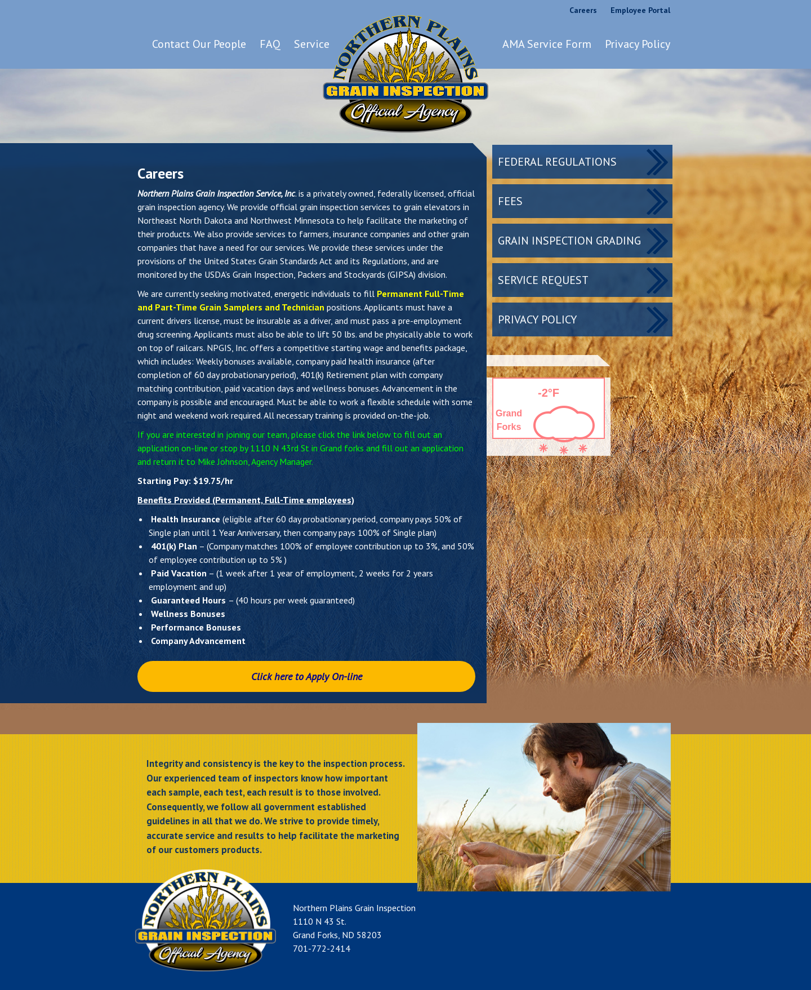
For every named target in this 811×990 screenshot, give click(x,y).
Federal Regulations (557, 161)
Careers (583, 10)
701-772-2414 (321, 948)
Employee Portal (640, 10)
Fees (510, 201)
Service (311, 44)
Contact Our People (199, 44)
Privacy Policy (637, 44)
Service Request (543, 280)
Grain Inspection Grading (569, 240)
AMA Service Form (546, 44)
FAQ (270, 44)
